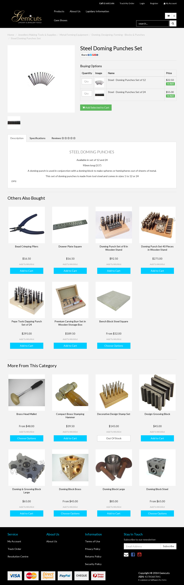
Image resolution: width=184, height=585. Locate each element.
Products (59, 11)
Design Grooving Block (157, 413)
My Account (14, 541)
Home (11, 34)
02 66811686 (106, 3)
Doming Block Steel (157, 489)
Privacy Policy (92, 548)
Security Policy (93, 564)
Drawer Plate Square (70, 246)
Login (142, 3)
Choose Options (113, 345)
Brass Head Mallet (27, 413)
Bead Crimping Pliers (26, 246)
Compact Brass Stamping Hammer (70, 415)
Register (154, 3)
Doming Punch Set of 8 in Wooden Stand (114, 248)
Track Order (14, 548)
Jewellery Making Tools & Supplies (37, 34)
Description (17, 138)
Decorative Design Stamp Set (113, 413)
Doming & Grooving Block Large (26, 491)
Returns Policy (93, 556)
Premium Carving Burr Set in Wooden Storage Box (70, 323)
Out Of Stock (113, 438)
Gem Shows (60, 20)
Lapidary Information (97, 11)
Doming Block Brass (70, 489)
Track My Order (127, 3)
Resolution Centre (18, 556)
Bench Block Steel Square (113, 321)
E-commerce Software (148, 580)
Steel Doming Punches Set (26, 38)
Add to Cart (26, 270)
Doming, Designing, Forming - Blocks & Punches (118, 34)
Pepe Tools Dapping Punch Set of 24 (27, 323)
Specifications (37, 138)
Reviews (63, 138)
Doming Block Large (114, 489)
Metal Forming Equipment (74, 34)
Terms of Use (92, 541)
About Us (75, 11)
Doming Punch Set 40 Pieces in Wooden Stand (157, 248)
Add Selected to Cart (95, 107)
